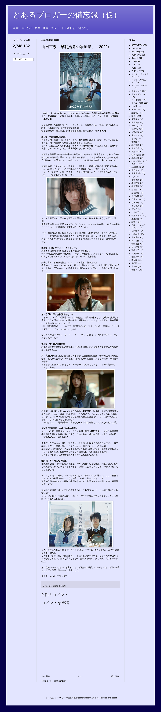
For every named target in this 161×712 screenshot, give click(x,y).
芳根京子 (135, 250)
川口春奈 (135, 206)
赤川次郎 (135, 202)
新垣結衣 (135, 190)
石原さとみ (136, 199)
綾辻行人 (135, 113)
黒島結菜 (135, 158)
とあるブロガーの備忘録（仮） (67, 15)
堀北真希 (135, 257)
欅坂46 (134, 270)
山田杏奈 (62, 586)
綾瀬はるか (136, 109)
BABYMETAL (137, 45)
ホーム (80, 676)
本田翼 (134, 260)
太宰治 (134, 209)
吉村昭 (134, 139)
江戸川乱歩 (136, 155)
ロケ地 (134, 106)
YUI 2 (134, 64)
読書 (133, 222)
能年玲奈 (135, 237)
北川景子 (135, 254)
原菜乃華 (135, 148)
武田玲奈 (135, 247)
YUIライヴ (136, 71)
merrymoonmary (87, 698)
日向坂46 (135, 231)
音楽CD (135, 129)
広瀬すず (135, 152)
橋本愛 (134, 142)
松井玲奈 (135, 183)
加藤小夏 (135, 132)
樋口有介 (135, 240)
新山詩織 (135, 193)
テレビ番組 (53, 586)
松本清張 (135, 186)
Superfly (135, 58)
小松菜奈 (135, 180)
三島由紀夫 (136, 167)
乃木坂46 (135, 234)
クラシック (136, 91)
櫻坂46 (134, 266)
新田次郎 (135, 196)
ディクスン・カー (139, 94)
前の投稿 (115, 676)
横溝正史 (135, 122)
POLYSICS (136, 55)
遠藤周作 (135, 119)
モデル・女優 (137, 103)
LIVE (134, 48)
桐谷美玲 (135, 145)
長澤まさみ (136, 215)
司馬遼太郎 (136, 173)
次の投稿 (46, 676)
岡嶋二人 (135, 126)
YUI (133, 61)
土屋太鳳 (135, 219)
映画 (133, 116)
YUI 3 (134, 68)
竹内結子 (135, 212)
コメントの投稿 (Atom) (56, 681)
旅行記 (134, 263)
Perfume (135, 52)
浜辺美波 (135, 244)
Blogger (113, 698)
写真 (133, 176)
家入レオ (135, 135)
